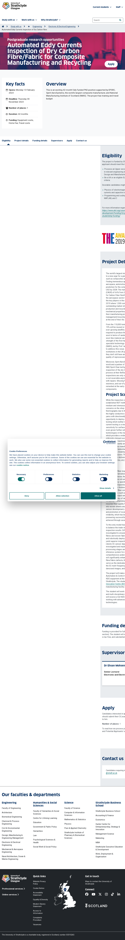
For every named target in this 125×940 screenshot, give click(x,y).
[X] (102, 894)
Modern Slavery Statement (39, 905)
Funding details (39, 140)
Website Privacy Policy (39, 882)
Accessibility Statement (38, 894)
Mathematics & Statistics (75, 819)
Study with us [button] (10, 20)
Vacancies (37, 924)
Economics (100, 820)
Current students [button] (102, 7)
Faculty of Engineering (11, 808)
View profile (51, 681)
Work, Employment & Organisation (104, 855)
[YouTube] (95, 894)
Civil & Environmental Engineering (11, 829)
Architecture (7, 812)
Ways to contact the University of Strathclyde (98, 882)
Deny (27, 496)
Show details (105, 488)
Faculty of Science (72, 808)
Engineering (37, 26)
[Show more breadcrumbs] (30, 26)
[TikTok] (114, 894)
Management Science (105, 834)
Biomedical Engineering (12, 817)
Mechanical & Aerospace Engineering (12, 850)
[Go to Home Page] (3, 26)
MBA (98, 842)
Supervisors (57, 140)
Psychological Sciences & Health (44, 841)
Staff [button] (120, 7)
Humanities (38, 831)
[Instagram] (108, 894)
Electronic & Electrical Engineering (62, 26)
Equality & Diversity (40, 899)
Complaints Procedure (37, 919)
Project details (21, 140)
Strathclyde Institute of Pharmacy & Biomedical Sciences (74, 835)
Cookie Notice (38, 888)
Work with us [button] (29, 20)
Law (35, 835)
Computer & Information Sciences (74, 813)
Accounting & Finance (105, 815)
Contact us (81, 140)
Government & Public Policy (45, 827)
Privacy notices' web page (40, 731)
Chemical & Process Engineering (10, 822)
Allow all (98, 496)
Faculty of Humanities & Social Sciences (46, 812)
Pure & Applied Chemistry (75, 828)
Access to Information (38, 912)
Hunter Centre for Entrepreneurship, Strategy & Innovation (108, 827)
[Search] (120, 20)
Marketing (100, 838)
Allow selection (62, 496)
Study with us (16, 26)
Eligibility (6, 140)
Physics (67, 824)
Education (37, 822)
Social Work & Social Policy (45, 847)
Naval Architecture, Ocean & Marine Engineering (13, 857)
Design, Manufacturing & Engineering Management (12, 836)
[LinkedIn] (120, 894)
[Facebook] (88, 894)
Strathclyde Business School (108, 811)
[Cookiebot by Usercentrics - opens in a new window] (105, 442)
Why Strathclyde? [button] (51, 20)
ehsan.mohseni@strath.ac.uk (71, 714)
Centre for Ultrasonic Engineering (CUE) (41, 578)
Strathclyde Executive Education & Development (109, 848)
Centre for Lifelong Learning (45, 818)
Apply (111, 62)
